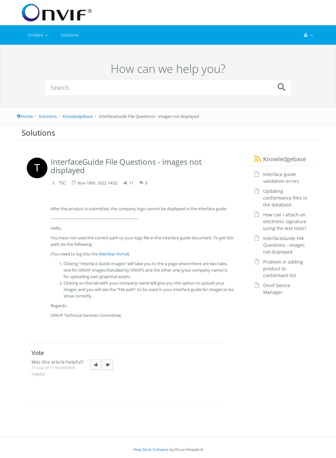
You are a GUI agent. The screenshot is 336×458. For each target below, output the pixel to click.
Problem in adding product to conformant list (283, 268)
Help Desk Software (151, 449)
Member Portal (113, 254)
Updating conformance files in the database (285, 198)
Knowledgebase (78, 116)
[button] (308, 35)
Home (25, 116)
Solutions (70, 35)
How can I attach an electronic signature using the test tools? (284, 221)
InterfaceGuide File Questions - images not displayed (284, 245)
